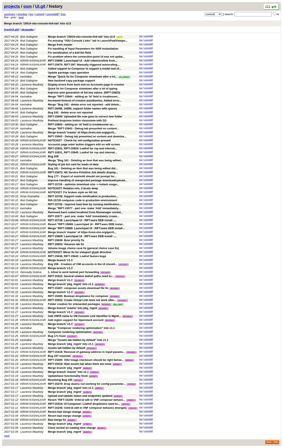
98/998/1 (129, 360)
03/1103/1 (105, 272)
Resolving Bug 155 (60, 379)
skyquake (27, 29)
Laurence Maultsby (31, 84)
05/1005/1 (131, 352)
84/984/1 (87, 368)
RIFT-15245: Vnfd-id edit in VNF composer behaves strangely (87, 407)
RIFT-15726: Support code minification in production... (83, 196)
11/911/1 (132, 408)
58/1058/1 (114, 288)
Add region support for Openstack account (76, 320)
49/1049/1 (103, 308)
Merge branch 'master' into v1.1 (68, 371)
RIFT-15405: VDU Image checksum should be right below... (86, 359)
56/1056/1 (79, 292)
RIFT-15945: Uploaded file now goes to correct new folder (85, 116)
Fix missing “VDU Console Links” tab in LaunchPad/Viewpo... (88, 40)
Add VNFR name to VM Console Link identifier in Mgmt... (85, 316)
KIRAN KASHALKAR (33, 60)
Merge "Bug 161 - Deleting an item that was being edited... (85, 160)
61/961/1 (87, 392)
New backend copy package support (71, 80)
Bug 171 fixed (57, 336)
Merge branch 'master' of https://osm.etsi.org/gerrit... (82, 132)
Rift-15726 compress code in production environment (82, 200)
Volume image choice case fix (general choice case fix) (83, 248)
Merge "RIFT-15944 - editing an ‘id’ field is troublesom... (84, 96)
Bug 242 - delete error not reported (70, 112)
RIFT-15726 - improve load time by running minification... (84, 204)
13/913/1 (125, 404)
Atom (268, 442)
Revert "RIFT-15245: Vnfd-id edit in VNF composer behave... (87, 399)
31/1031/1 (79, 324)
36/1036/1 (109, 320)
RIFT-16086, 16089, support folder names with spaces (82, 108)
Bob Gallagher (29, 36)
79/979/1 (78, 380)
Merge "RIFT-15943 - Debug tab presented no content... (83, 128)
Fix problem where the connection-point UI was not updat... (86, 56)
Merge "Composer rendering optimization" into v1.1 (81, 328)
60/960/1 (117, 396)
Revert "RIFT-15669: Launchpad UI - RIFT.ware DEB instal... (86, 224)
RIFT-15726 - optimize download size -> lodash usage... (83, 184)
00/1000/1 (77, 356)
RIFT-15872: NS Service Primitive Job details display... (83, 172)
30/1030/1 (97, 332)
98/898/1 (86, 412)
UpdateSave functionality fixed (68, 375)
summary (9, 14)
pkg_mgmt (117, 304)
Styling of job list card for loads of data (73, 164)
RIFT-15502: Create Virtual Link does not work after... (82, 300)
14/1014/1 (91, 348)
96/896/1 (71, 420)
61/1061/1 (79, 280)
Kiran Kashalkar (30, 196)
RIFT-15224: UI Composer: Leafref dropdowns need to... (84, 403)
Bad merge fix (57, 419)
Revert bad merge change (64, 411)
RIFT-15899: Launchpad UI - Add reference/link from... (82, 60)
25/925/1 (130, 400)
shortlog (22, 14)
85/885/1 (87, 432)
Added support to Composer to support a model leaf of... (84, 68)
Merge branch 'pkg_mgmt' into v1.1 (70, 284)
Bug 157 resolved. (59, 355)
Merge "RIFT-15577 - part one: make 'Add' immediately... (84, 208)
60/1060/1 (99, 284)
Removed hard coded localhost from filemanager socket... (85, 212)
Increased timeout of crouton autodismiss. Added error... (84, 100)
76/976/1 (131, 384)
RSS (276, 442)
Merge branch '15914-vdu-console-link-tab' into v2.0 (37, 23)
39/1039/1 (127, 316)
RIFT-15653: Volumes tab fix (66, 244)
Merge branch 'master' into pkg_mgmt (72, 308)
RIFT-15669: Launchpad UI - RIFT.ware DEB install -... (82, 236)
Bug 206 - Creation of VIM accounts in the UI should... (83, 264)
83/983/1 (94, 372)
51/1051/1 (122, 300)
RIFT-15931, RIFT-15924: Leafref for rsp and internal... (82, 148)
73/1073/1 (120, 276)
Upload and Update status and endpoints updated (80, 395)
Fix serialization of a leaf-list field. (69, 52)
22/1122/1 (123, 264)
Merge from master (60, 44)
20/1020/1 (71, 336)
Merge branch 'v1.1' (60, 260)
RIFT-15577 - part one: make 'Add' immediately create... (83, 216)
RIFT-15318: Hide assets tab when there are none (79, 363)
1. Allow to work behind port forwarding (73, 272)
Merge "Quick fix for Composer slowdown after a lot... (83, 76)
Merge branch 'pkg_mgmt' (65, 367)
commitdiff (52, 14)
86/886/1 (101, 428)
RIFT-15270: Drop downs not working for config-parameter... (87, 383)
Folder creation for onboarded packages (74, 304)
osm (27, 6)
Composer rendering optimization (70, 332)
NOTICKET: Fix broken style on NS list (72, 192)
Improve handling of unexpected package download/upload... (87, 180)
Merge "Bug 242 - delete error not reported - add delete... (84, 104)
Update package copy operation (68, 72)
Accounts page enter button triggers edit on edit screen (84, 144)
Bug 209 (53, 156)
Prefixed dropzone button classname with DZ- (77, 120)
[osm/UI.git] (11, 29)
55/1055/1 (114, 296)
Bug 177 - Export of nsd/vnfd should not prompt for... (82, 176)
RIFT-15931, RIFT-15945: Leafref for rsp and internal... (82, 152)
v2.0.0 (119, 37)
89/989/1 (117, 364)
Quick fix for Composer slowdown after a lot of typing (82, 88)
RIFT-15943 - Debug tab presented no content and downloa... (87, 136)
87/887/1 (87, 424)
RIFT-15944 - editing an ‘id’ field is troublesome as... (81, 124)
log (31, 14)
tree (63, 14)
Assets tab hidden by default (66, 347)
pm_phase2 (124, 77)
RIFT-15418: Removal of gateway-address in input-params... (87, 351)
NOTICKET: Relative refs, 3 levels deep (73, 188)
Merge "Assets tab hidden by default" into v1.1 (78, 340)
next (21, 17)
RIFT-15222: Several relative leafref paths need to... (81, 276)
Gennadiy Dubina (30, 272)
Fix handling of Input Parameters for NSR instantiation (83, 48)
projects (12, 6)
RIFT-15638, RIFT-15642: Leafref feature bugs (77, 256)
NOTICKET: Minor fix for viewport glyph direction (79, 252)
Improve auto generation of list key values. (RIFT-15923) (84, 92)
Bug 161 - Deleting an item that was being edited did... (83, 168)
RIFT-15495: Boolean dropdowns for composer (78, 296)
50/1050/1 (106, 304)
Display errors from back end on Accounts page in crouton (86, 84)
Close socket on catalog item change (72, 427)
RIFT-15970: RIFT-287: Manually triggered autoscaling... (84, 64)
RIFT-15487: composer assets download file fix (78, 288)
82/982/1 (93, 376)
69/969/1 (99, 388)
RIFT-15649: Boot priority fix (66, 240)
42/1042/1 (79, 312)
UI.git (40, 6)
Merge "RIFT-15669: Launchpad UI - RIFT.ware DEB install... (86, 228)
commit (39, 14)
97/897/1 (86, 416)
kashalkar (26, 76)
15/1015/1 (99, 344)
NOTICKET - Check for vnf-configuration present (79, 140)
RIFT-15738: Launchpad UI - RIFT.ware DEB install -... (82, 220)
